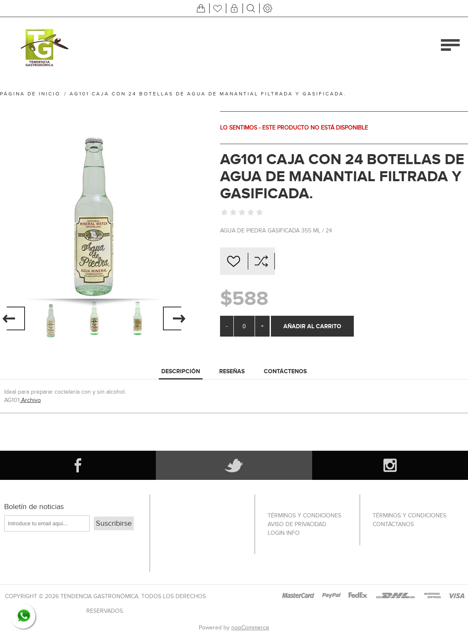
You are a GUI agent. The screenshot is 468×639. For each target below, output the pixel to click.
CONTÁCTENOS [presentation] (285, 371)
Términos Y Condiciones (304, 515)
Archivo (30, 400)
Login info (284, 533)
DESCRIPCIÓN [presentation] (180, 371)
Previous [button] (13, 318)
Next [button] (174, 318)
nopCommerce (250, 627)
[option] (51, 318)
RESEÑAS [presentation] (232, 371)
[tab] (181, 371)
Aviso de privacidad (297, 524)
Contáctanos (393, 524)
